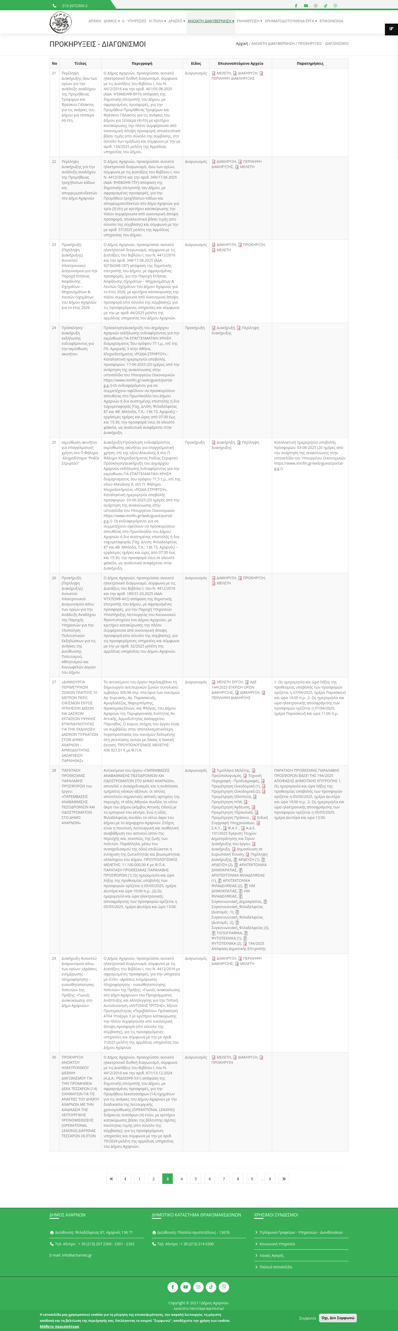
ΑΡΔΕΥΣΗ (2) (222, 864)
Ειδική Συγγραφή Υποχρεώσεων (240, 820)
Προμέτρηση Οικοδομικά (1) (236, 785)
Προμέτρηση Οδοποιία (231, 796)
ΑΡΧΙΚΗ (95, 20)
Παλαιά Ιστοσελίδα (273, 1266)
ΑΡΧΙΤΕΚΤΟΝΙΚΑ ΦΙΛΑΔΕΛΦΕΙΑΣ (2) (231, 883)
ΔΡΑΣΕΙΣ (176, 20)
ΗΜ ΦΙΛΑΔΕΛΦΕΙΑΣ (231, 893)
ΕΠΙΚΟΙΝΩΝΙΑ (331, 20)
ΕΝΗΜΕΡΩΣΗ (248, 20)
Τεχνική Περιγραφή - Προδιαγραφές (237, 778)
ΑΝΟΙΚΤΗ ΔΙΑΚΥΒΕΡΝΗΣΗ (210, 20)
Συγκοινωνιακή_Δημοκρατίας (236, 901)
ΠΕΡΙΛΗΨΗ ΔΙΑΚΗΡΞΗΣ (231, 697)
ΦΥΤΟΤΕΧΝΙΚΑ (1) (226, 938)
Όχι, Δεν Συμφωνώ (337, 1319)
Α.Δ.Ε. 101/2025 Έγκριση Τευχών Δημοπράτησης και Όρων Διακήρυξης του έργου (234, 835)
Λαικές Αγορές (269, 1255)
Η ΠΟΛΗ (156, 20)
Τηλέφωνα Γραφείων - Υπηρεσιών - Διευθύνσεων (298, 1232)
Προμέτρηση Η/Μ (227, 801)
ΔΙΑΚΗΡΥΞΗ (247, 73)
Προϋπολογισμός (226, 775)
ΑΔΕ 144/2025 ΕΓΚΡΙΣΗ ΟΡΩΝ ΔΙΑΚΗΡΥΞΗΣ (234, 687)
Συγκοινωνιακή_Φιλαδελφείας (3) (240, 927)
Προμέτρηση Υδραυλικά (232, 812)
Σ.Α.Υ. (216, 827)
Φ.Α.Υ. (233, 827)
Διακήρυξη (226, 327)
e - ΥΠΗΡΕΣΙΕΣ (134, 20)
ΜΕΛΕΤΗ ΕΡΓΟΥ (230, 681)
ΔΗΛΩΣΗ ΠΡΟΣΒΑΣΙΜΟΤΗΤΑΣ (199, 1308)
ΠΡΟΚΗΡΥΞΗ (254, 244)
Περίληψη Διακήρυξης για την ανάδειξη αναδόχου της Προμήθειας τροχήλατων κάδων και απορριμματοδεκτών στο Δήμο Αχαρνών (79, 180)
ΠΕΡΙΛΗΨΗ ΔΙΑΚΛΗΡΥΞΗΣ (233, 78)
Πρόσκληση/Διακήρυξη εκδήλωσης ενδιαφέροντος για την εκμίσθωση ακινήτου (78, 340)
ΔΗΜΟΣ (111, 20)
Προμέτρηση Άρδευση (231, 806)
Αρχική (242, 43)
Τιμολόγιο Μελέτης (233, 770)
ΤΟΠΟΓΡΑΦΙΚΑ (229, 932)
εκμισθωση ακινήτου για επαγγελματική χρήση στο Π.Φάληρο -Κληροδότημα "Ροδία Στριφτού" (80, 453)
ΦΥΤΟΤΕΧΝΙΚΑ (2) (226, 943)
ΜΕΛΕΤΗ (224, 73)
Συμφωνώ (307, 1319)
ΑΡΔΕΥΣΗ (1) (249, 859)
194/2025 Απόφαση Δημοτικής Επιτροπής (239, 946)
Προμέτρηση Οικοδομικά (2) (236, 791)
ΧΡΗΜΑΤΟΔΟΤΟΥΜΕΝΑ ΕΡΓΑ (290, 20)
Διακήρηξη (226, 442)
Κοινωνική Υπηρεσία (274, 1243)
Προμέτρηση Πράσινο (231, 817)
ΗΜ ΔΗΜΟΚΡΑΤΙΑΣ (233, 888)
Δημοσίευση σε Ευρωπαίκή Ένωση (237, 851)
